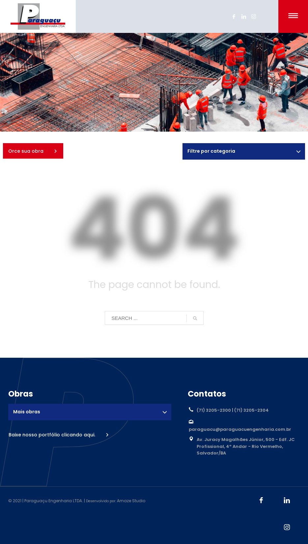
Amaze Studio (131, 501)
